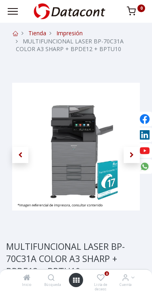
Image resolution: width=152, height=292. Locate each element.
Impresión (69, 33)
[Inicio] (26, 278)
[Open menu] (76, 280)
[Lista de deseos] (101, 278)
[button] (20, 155)
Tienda (37, 33)
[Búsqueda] (51, 278)
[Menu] (13, 11)
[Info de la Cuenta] (125, 278)
